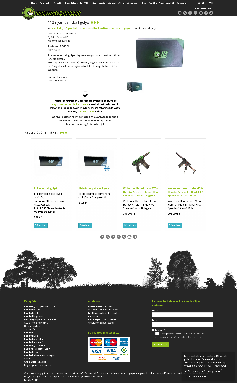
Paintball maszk (32, 309)
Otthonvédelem (32, 325)
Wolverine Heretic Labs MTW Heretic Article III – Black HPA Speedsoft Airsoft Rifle (185, 192)
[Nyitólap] (73, 13)
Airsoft (27, 358)
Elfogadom (192, 371)
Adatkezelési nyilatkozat (100, 306)
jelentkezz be (86, 111)
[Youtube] (201, 13)
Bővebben (40, 225)
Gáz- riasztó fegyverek (35, 361)
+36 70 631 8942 (204, 8)
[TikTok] (211, 13)
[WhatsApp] (124, 236)
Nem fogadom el (211, 371)
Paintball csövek (32, 352)
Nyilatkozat (158, 330)
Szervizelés (29, 329)
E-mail (156, 320)
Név (155, 310)
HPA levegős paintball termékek (40, 319)
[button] (211, 3)
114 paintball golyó (45, 188)
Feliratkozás (161, 344)
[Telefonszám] (185, 13)
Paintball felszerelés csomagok (39, 355)
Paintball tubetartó (33, 342)
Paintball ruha (31, 335)
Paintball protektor (33, 339)
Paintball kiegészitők (34, 316)
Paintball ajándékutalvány (37, 348)
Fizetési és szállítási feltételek (102, 312)
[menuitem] (34, 3)
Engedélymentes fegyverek (37, 365)
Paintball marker (32, 312)
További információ (194, 376)
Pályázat (47, 376)
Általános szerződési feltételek (103, 309)
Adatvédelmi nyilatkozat (192, 337)
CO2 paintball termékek (36, 322)
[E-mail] (179, 13)
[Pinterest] (118, 236)
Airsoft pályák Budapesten (101, 322)
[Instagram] (206, 13)
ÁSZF (95, 376)
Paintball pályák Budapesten (102, 319)
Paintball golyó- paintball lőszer (39, 306)
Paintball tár (30, 332)
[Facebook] (190, 13)
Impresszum (59, 376)
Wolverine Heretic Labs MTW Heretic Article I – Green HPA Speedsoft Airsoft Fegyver (140, 192)
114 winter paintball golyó (94, 188)
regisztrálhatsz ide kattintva (70, 104)
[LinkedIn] (113, 236)
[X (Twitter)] (195, 13)
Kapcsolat (93, 316)
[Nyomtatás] (134, 236)
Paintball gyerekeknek (35, 345)
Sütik (101, 376)
